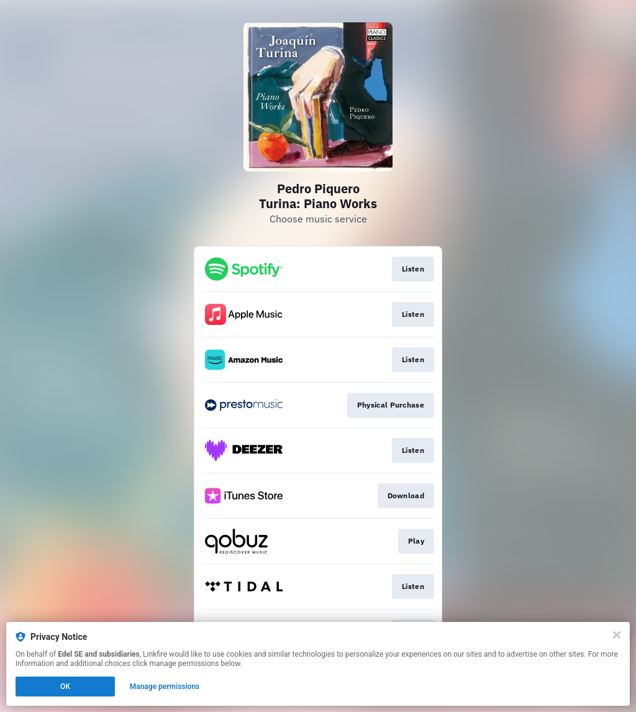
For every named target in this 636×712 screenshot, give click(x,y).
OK (65, 686)
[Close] (617, 635)
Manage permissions (165, 686)
